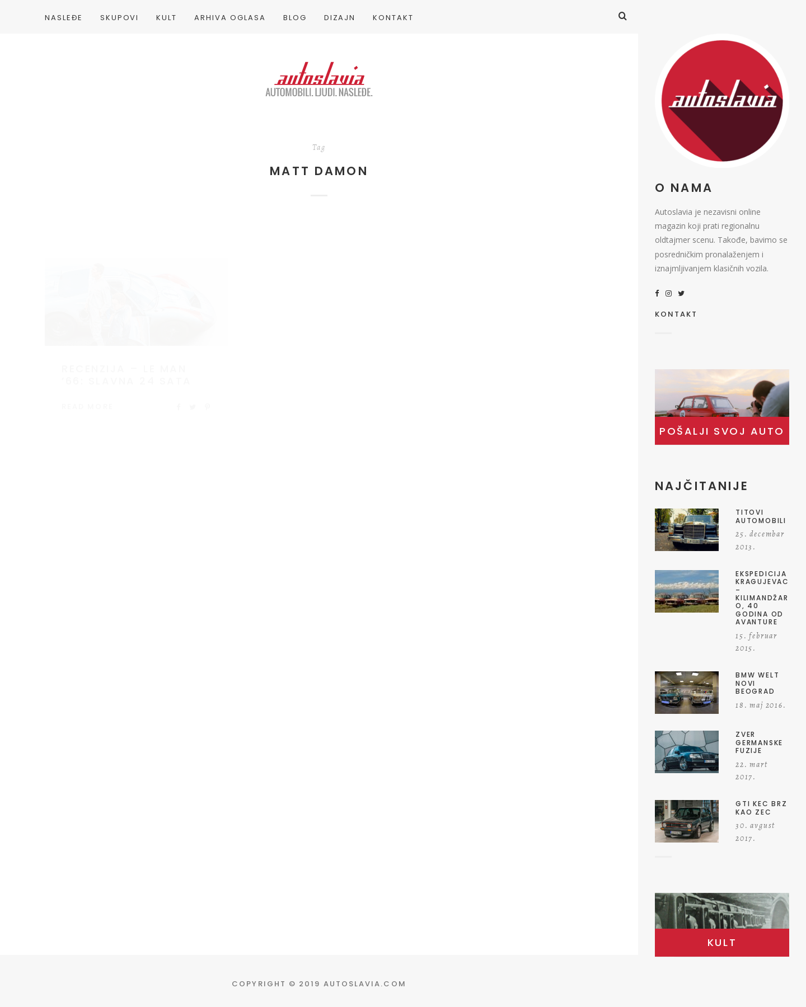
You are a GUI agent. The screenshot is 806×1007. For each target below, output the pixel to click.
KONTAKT (676, 314)
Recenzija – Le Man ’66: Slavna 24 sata (127, 364)
